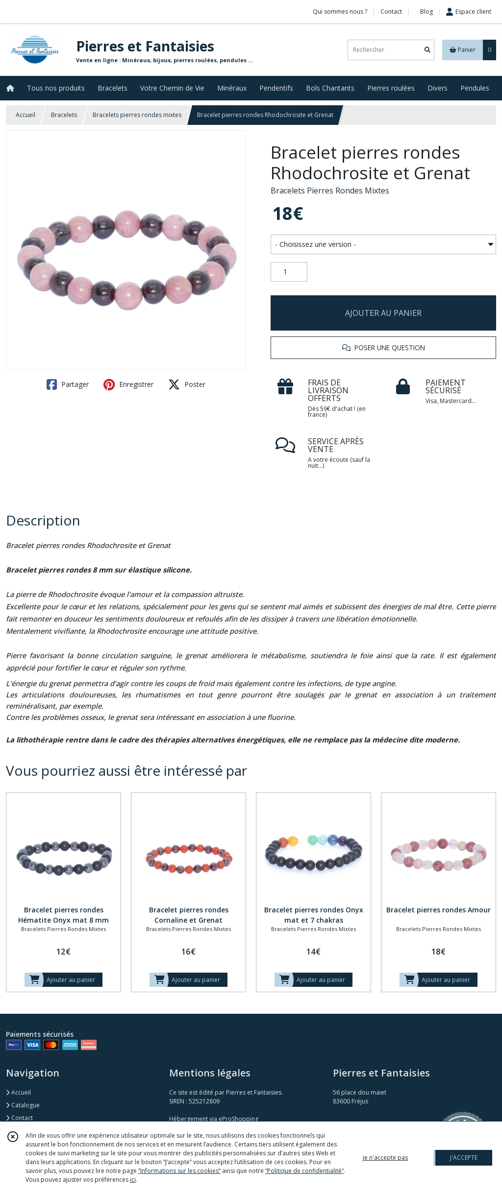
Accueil (25, 115)
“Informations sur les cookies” (179, 1171)
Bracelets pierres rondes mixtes (137, 115)
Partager (68, 384)
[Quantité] (289, 272)
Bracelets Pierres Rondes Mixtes (330, 190)
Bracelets (64, 115)
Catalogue (23, 1105)
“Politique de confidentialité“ (304, 1171)
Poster (186, 384)
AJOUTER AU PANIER (383, 313)
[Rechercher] (427, 49)
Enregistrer (128, 384)
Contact (391, 11)
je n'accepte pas (385, 1157)
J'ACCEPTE (463, 1157)
